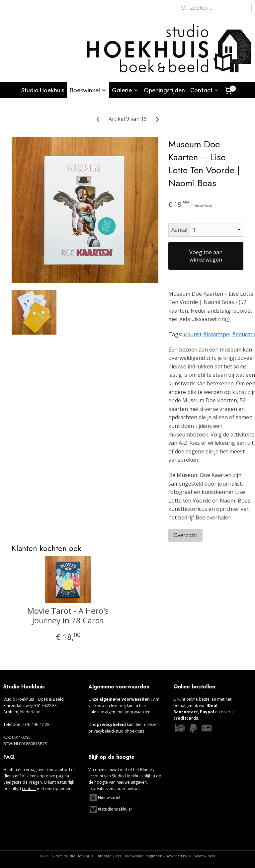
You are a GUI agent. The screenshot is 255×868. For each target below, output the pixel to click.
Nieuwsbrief (109, 797)
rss (118, 855)
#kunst (192, 334)
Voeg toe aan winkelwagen (205, 256)
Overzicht (185, 535)
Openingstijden (164, 90)
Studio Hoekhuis (42, 90)
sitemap (104, 855)
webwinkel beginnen (143, 855)
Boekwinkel (88, 90)
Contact (204, 90)
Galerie (125, 90)
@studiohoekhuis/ (110, 809)
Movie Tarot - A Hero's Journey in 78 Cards (68, 615)
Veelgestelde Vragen (22, 782)
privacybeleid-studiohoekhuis (116, 731)
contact (29, 788)
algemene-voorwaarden (127, 712)
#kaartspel (216, 334)
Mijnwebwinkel (201, 855)
